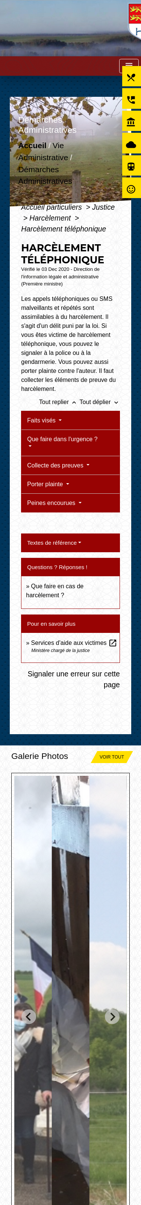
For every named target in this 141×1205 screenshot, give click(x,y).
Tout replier (59, 402)
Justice (103, 207)
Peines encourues (52, 503)
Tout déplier (100, 402)
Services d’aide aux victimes (74, 643)
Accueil (32, 145)
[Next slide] (112, 1017)
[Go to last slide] (28, 1017)
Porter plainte (46, 484)
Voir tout (112, 757)
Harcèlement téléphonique (63, 229)
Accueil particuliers (52, 207)
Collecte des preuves (56, 465)
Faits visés (42, 420)
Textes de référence (52, 542)
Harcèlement (51, 218)
